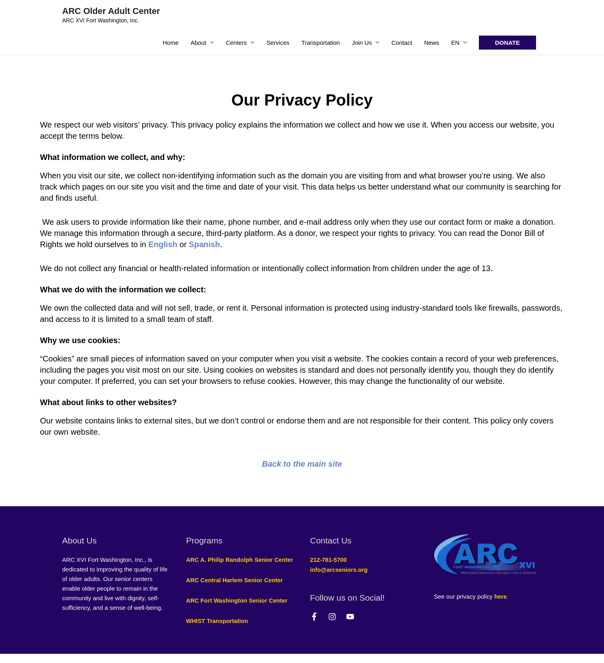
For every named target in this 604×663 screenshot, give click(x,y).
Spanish (204, 244)
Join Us (362, 42)
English (162, 244)
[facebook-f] (318, 616)
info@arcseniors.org (339, 569)
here (500, 596)
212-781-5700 (328, 560)
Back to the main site (302, 463)
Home (171, 42)
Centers (236, 42)
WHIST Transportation (217, 630)
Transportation (320, 42)
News (431, 42)
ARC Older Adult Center (112, 11)
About (198, 42)
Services (277, 42)
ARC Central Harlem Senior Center (235, 589)
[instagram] (336, 616)
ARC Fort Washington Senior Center (237, 609)
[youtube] (351, 616)
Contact (401, 42)
